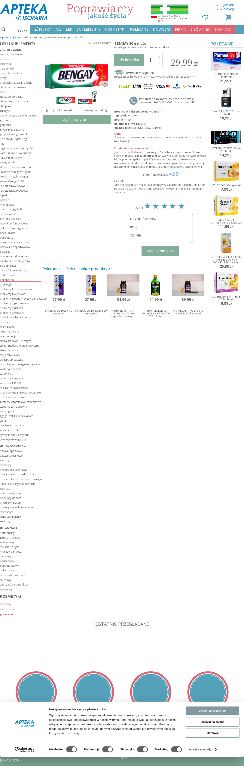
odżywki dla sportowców (15, 247)
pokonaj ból (75, 37)
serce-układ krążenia (12, 575)
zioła (3, 420)
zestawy (5, 604)
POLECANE (139, 29)
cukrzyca (5, 111)
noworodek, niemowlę (13, 469)
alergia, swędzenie (11, 54)
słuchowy (5, 580)
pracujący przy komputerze (16, 507)
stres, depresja (9, 350)
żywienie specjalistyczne (14, 435)
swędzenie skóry (10, 355)
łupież (3, 195)
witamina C (7, 373)
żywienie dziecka (10, 430)
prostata (5, 322)
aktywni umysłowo (11, 455)
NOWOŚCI (161, 29)
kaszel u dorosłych (11, 157)
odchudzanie (7, 233)
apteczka (5, 64)
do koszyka (129, 59)
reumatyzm (7, 327)
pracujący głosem (11, 502)
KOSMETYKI (115, 29)
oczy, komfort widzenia (14, 223)
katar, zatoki (7, 162)
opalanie (5, 251)
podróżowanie (8, 275)
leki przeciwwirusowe (13, 186)
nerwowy (5, 556)
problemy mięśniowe (12, 294)
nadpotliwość (8, 214)
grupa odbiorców (13, 446)
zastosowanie (10, 49)
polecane (6, 614)
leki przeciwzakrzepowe (14, 190)
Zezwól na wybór (212, 731)
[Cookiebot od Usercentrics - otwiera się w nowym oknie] (24, 758)
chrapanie (6, 106)
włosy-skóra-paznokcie (14, 584)
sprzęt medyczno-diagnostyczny (19, 345)
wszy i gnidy (7, 411)
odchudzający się (10, 493)
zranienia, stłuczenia (12, 425)
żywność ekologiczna (13, 439)
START (18, 37)
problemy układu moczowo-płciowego (20, 298)
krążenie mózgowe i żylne (15, 172)
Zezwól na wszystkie (212, 720)
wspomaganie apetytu (13, 406)
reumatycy (6, 512)
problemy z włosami (12, 312)
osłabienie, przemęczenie (15, 261)
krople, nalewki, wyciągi (14, 176)
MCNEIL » (155, 111)
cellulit (4, 92)
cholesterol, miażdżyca (14, 101)
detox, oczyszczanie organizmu (19, 115)
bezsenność (7, 68)
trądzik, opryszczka (11, 359)
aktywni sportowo (11, 451)
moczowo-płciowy (11, 551)
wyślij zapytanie (76, 119)
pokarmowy (7, 570)
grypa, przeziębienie (12, 129)
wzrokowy (6, 589)
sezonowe (7, 609)
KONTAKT (223, 29)
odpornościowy (9, 565)
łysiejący (5, 488)
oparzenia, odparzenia (13, 256)
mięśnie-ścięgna (10, 547)
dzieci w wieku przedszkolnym (18, 474)
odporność (6, 237)
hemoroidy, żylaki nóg (13, 139)
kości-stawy (7, 542)
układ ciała (8, 528)
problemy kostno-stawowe (16, 289)
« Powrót (6, 37)
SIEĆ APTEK (200, 29)
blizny (3, 78)
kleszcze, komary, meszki (15, 167)
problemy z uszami (11, 308)
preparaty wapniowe (12, 397)
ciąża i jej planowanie (13, 87)
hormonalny (7, 533)
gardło (4, 120)
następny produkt (95, 110)
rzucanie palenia (10, 331)
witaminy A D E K (10, 383)
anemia (4, 59)
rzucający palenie (10, 516)
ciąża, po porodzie (11, 96)
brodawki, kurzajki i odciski (16, 82)
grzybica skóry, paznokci (14, 134)
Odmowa (212, 742)
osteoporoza (8, 265)
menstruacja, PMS (11, 209)
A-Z (58, 29)
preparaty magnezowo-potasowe (20, 392)
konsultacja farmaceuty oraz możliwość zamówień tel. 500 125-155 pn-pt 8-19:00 (167, 100)
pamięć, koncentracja (13, 270)
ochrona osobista (10, 219)
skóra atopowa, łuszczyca (16, 341)
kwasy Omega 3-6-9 (12, 181)
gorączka (5, 125)
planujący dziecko (10, 498)
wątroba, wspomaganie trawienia (20, 364)
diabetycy (5, 465)
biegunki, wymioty (11, 73)
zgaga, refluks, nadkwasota (16, 416)
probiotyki (6, 284)
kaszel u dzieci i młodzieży (16, 153)
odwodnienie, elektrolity (14, 242)
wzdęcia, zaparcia (10, 369)
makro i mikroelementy (14, 388)
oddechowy (7, 561)
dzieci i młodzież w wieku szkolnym (20, 479)
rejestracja (227, 9)
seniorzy (5, 521)
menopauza (7, 204)
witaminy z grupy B (11, 378)
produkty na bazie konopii (15, 317)
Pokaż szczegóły (200, 758)
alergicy (4, 460)
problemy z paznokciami (14, 303)
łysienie (4, 200)
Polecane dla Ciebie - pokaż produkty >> (78, 268)
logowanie (227, 5)
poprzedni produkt (58, 110)
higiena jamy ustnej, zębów (16, 148)
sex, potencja (8, 336)
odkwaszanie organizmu (14, 228)
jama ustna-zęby (10, 537)
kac (2, 143)
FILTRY (45, 29)
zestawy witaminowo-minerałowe (20, 402)
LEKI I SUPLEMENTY (83, 29)
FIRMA (180, 29)
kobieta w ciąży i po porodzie (17, 484)
